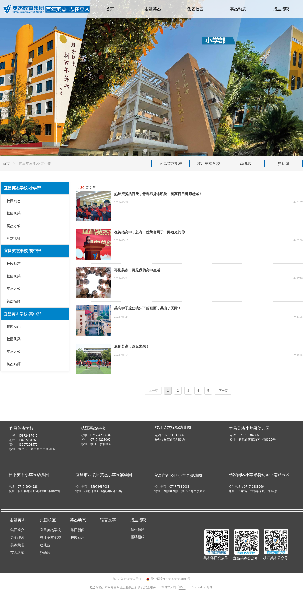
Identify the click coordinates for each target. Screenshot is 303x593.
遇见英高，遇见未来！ (131, 346)
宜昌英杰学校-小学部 (22, 188)
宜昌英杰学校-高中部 (22, 314)
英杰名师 (14, 238)
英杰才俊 (14, 226)
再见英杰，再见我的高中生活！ (139, 270)
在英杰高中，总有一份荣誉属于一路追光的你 (149, 232)
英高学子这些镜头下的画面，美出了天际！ (147, 308)
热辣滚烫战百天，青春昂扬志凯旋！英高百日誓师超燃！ (158, 194)
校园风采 (14, 213)
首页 (6, 164)
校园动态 (14, 201)
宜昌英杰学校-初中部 (22, 251)
